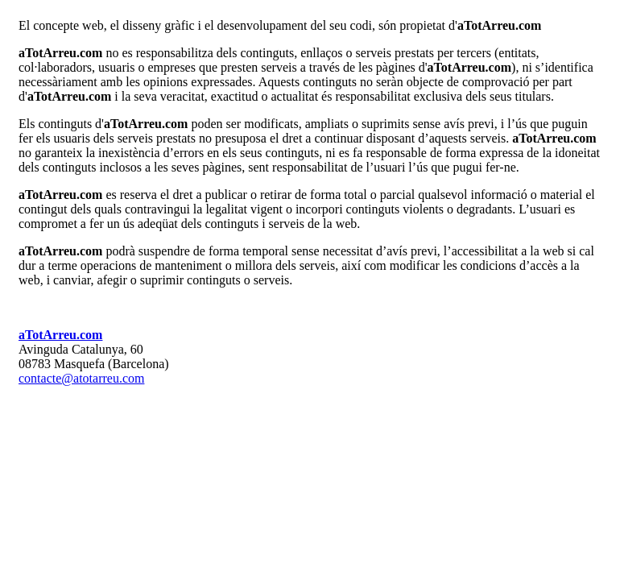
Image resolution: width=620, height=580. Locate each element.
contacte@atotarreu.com (81, 378)
